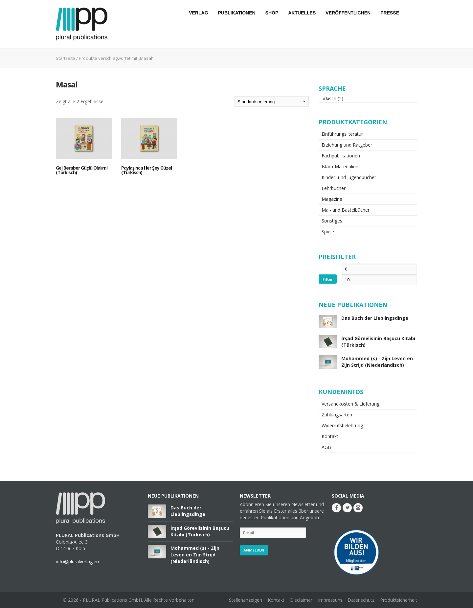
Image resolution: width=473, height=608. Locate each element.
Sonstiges (332, 221)
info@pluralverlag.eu (77, 561)
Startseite (65, 58)
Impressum (330, 600)
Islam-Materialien (340, 166)
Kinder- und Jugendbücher (349, 177)
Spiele (328, 231)
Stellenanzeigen (245, 600)
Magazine (332, 199)
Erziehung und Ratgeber (347, 145)
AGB (326, 447)
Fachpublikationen (341, 155)
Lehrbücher (334, 188)
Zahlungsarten (337, 414)
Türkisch (327, 98)
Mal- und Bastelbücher (346, 210)
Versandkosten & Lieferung (350, 404)
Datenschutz (361, 600)
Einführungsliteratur (342, 134)
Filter (328, 279)
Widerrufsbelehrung (342, 425)
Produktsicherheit (398, 600)
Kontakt (330, 436)
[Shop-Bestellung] (272, 101)
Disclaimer (301, 600)
